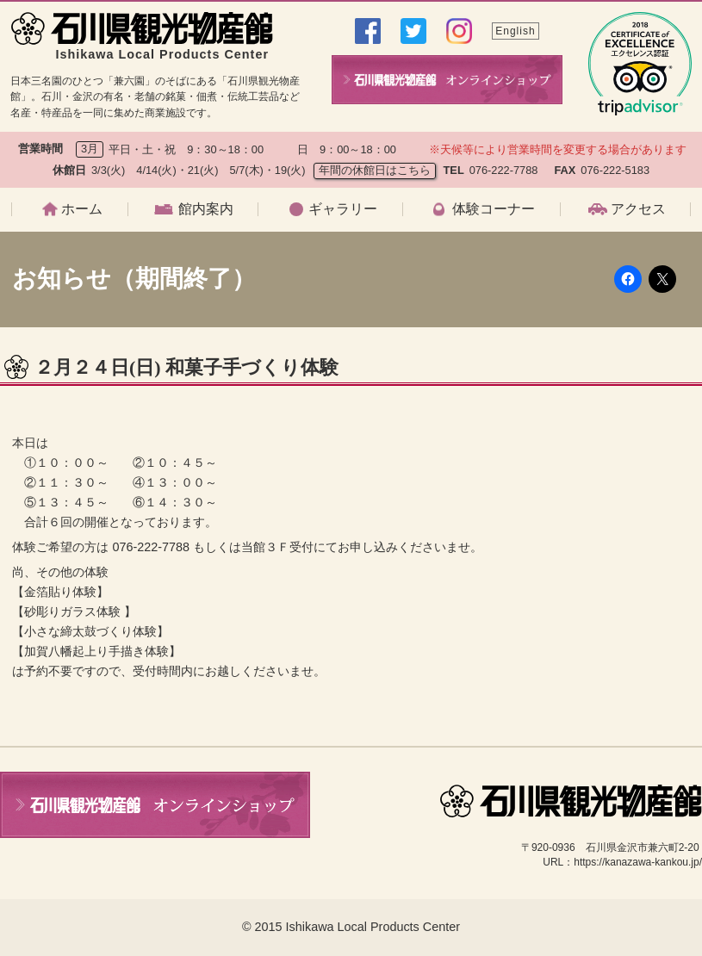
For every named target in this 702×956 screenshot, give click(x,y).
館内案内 (205, 209)
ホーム (82, 209)
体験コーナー (493, 209)
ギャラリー (342, 209)
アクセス (638, 209)
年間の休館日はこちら (375, 170)
